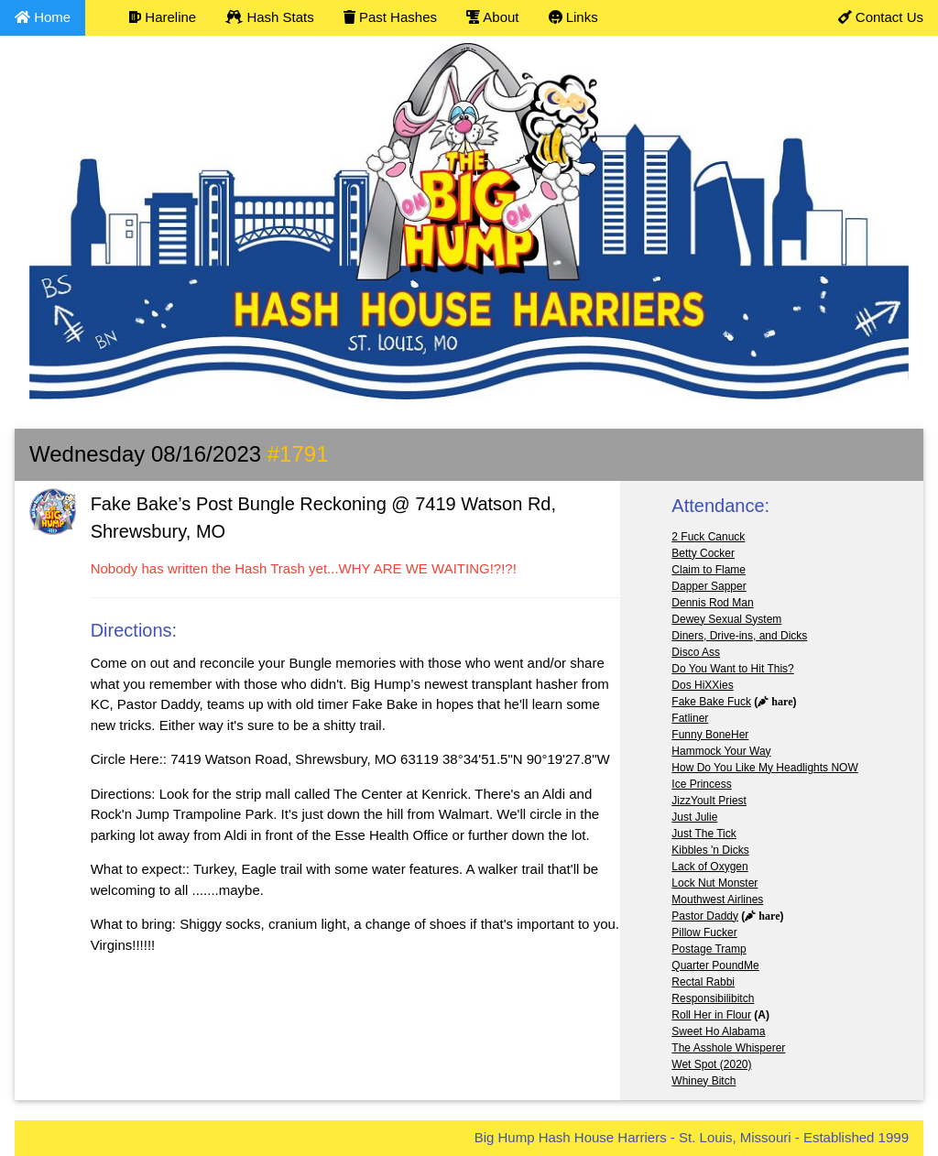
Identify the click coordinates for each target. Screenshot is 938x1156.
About (492, 17)
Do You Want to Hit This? (732, 668)
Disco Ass (695, 652)
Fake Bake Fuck (711, 701)
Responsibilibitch (712, 998)
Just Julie (694, 817)
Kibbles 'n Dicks (709, 850)
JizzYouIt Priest (709, 800)
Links (573, 17)
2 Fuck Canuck (708, 536)
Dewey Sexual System (726, 619)
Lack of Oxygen (709, 866)
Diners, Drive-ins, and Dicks (739, 635)
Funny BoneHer (709, 734)
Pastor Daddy (704, 916)
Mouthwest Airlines (717, 899)
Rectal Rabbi (703, 982)
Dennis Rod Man (712, 602)
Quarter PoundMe (714, 965)
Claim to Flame (708, 569)
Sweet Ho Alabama (718, 1031)
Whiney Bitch (703, 1080)
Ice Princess (701, 784)
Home (43, 17)
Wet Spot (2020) (711, 1064)
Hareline (162, 17)
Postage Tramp (708, 949)
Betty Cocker (703, 553)
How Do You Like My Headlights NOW (764, 767)
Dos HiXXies (702, 685)
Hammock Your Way (720, 751)
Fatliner (689, 718)
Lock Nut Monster (714, 883)
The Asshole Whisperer (728, 1047)
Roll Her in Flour (711, 1015)
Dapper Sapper (708, 586)
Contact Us (880, 17)
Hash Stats (269, 17)
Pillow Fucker (703, 932)
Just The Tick (703, 833)
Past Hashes (390, 17)
